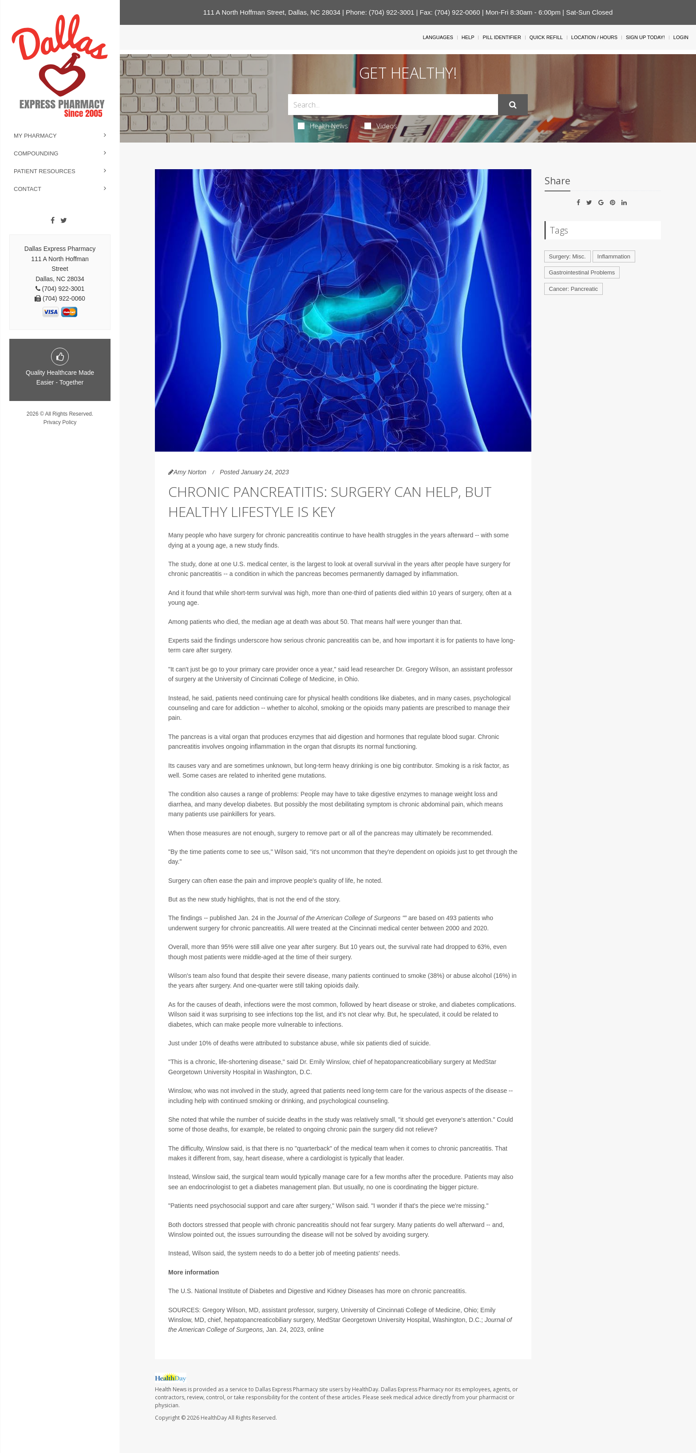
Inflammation (613, 256)
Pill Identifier (501, 37)
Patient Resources (44, 171)
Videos (380, 125)
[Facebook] (53, 220)
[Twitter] (63, 220)
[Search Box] (393, 104)
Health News (323, 125)
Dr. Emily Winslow (324, 1061)
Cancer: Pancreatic (573, 289)
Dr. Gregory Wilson (422, 669)
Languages (438, 37)
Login (680, 37)
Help (468, 37)
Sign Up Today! (645, 37)
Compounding (36, 153)
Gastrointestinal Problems (582, 272)
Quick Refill (546, 37)
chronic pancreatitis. (439, 1290)
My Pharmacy (35, 135)
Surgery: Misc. (567, 256)
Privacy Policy (60, 422)
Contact (27, 189)
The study (181, 564)
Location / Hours (594, 37)
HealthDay (214, 1417)
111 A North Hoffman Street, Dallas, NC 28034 (271, 12)
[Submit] (513, 104)
